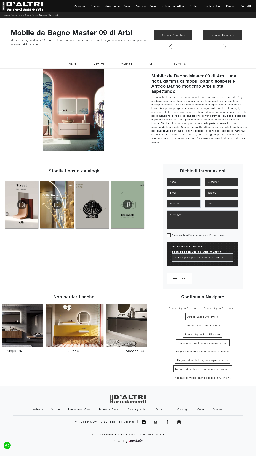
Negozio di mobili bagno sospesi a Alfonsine (203, 377)
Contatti (245, 6)
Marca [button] (72, 63)
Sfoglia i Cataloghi (222, 34)
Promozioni (162, 409)
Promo (230, 6)
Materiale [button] (126, 63)
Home (6, 15)
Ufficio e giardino (173, 6)
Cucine (95, 6)
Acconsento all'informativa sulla (198, 235)
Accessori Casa (146, 6)
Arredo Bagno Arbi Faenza (220, 308)
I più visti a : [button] (179, 63)
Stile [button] (152, 63)
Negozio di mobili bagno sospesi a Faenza (202, 351)
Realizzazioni (212, 6)
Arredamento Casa (117, 6)
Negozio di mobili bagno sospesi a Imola (202, 360)
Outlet (194, 6)
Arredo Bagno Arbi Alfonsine (202, 334)
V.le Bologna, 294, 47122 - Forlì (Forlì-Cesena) (104, 421)
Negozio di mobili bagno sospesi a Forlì (203, 342)
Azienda (79, 6)
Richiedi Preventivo (173, 34)
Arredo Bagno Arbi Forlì (183, 308)
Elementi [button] (98, 63)
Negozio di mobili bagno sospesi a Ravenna (202, 368)
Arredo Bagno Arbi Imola (202, 316)
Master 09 (53, 15)
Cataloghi (183, 409)
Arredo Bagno (39, 15)
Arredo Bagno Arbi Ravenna (203, 325)
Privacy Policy (217, 235)
